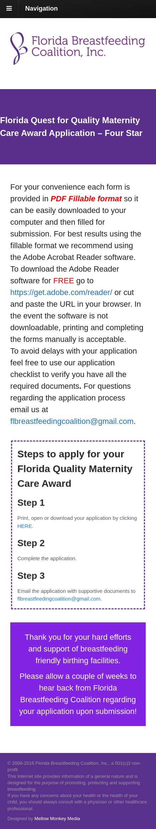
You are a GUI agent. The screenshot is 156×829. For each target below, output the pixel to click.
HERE (27, 526)
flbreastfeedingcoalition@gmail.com (60, 596)
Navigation (41, 8)
